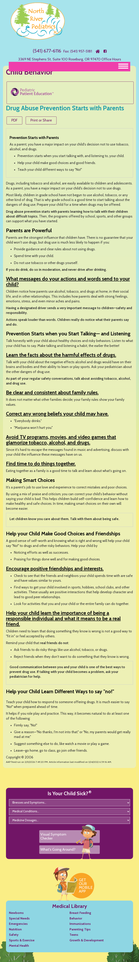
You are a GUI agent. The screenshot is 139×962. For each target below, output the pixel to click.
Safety (14, 935)
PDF (14, 120)
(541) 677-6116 (47, 51)
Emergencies (18, 924)
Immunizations (80, 924)
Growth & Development (87, 940)
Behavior (76, 918)
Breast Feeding (80, 913)
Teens (74, 935)
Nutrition (15, 929)
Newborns (16, 913)
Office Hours (111, 59)
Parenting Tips (80, 929)
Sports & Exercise (21, 940)
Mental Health (19, 945)
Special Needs (19, 918)
